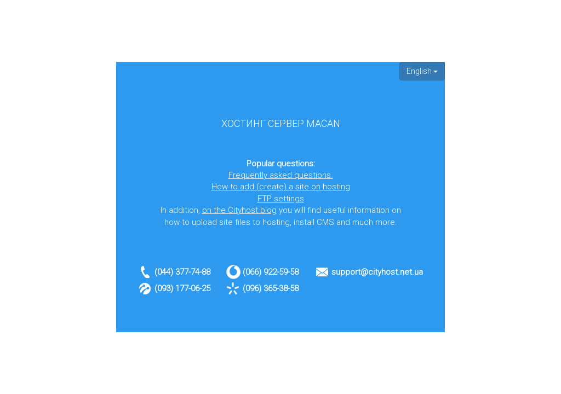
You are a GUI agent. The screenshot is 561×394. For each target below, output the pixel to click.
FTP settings (280, 199)
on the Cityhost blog (239, 210)
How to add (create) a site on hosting (280, 187)
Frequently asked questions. (280, 175)
